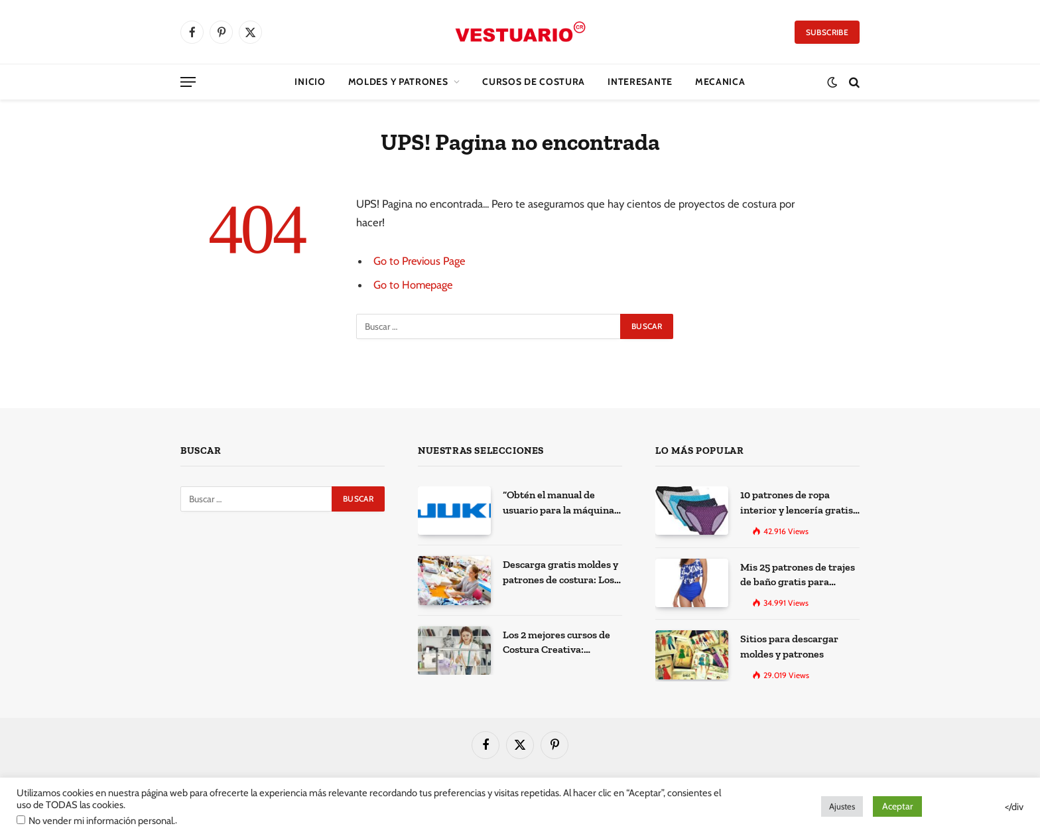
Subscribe (827, 32)
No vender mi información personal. (102, 821)
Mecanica (720, 82)
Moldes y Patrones (398, 82)
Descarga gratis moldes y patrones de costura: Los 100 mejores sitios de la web (562, 572)
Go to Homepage (413, 284)
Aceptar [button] (897, 806)
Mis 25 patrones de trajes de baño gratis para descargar (794, 573)
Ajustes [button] (842, 806)
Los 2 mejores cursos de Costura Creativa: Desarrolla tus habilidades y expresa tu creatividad (559, 642)
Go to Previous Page (420, 260)
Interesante (640, 82)
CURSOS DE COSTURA (533, 82)
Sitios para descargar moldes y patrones (785, 642)
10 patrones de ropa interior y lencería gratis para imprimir (793, 502)
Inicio (309, 82)
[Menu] (188, 82)
